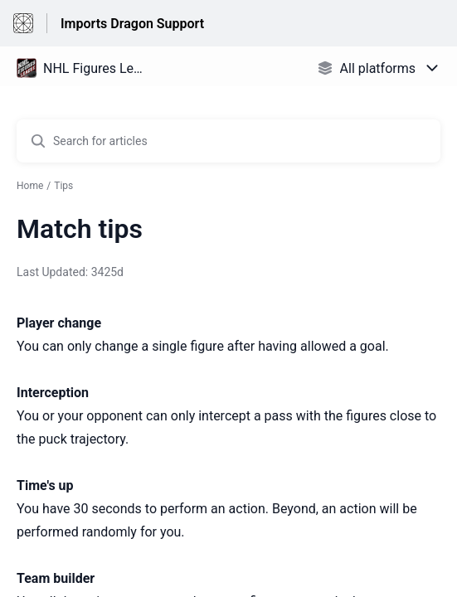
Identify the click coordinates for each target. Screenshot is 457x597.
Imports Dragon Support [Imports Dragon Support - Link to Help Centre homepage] (132, 24)
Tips (63, 186)
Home (30, 186)
